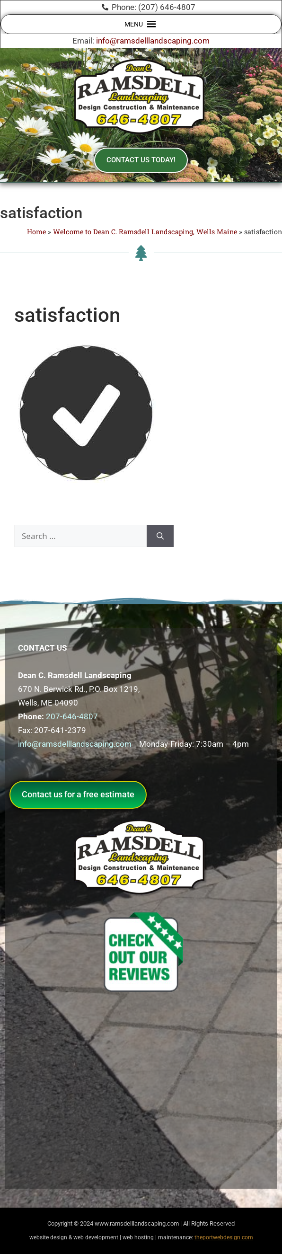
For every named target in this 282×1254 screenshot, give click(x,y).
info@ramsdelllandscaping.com (153, 40)
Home (36, 231)
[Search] (160, 536)
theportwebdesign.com (223, 1237)
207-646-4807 (72, 716)
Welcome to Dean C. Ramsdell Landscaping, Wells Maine (145, 231)
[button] (133, 24)
